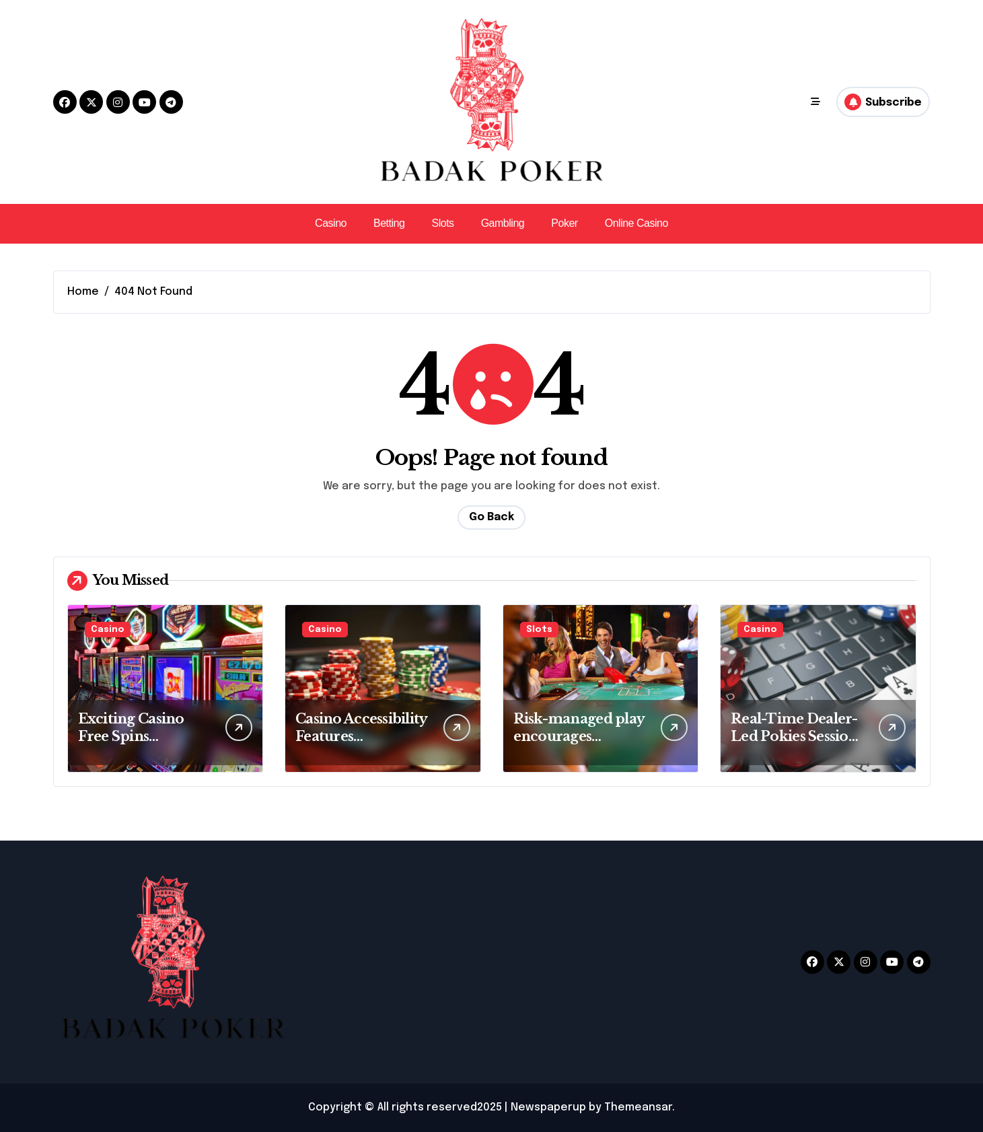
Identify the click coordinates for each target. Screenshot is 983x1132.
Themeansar (638, 1107)
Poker (564, 223)
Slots (442, 223)
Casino (331, 223)
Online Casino (636, 223)
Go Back (491, 517)
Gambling (503, 223)
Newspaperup (548, 1107)
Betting (388, 223)
